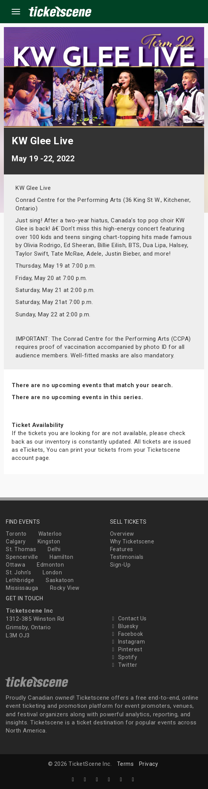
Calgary (16, 541)
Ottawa (15, 565)
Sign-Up (120, 565)
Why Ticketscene (132, 541)
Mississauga (22, 588)
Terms (125, 764)
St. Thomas (21, 549)
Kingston (49, 541)
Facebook (126, 634)
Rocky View (65, 588)
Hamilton (61, 557)
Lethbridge (20, 580)
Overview (122, 534)
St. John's (18, 572)
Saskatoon (60, 580)
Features (121, 549)
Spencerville (22, 557)
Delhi (54, 549)
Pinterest (126, 649)
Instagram (127, 642)
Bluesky (124, 626)
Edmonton (50, 565)
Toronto (16, 534)
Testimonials (127, 557)
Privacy (148, 764)
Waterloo (50, 534)
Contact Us (128, 618)
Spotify (124, 657)
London (52, 572)
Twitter (124, 665)
